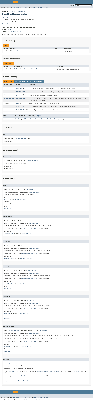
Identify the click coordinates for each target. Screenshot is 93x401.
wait (61, 119)
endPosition (20, 91)
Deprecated (30, 2)
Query (6, 95)
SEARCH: (71, 5)
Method (24, 7)
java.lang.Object (7, 17)
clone (5, 119)
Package (9, 2)
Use (20, 2)
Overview (3, 2)
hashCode (33, 119)
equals (11, 119)
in (54, 51)
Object (10, 29)
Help (40, 2)
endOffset (19, 88)
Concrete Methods (36, 81)
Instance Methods (21, 81)
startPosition (21, 109)
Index (36, 2)
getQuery (19, 95)
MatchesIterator (7, 24)
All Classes (4, 5)
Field (13, 7)
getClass (26, 119)
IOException (30, 189)
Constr (18, 7)
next (17, 103)
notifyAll (47, 119)
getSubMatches (21, 98)
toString (56, 119)
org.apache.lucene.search (16, 11)
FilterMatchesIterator (22, 69)
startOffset (20, 106)
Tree (23, 2)
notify (40, 119)
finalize (18, 119)
